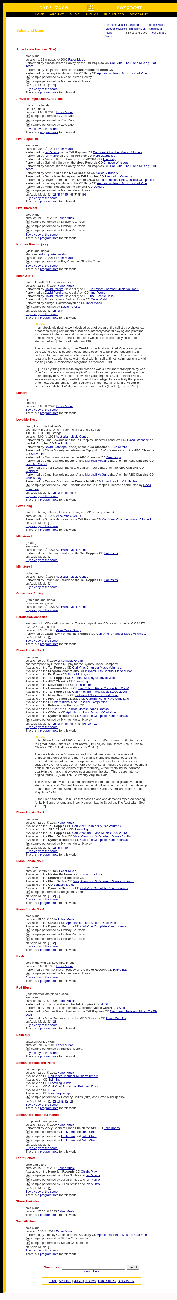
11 (95, 723)
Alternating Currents (118, 176)
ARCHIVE (57, 14)
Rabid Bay (120, 969)
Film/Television (136, 28)
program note (49, 92)
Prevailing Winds (59, 1083)
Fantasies (111, 553)
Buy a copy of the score (42, 89)
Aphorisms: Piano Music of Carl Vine (122, 73)
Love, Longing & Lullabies (119, 481)
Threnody (109, 159)
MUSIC (75, 14)
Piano (108, 32)
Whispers (32, 471)
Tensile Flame (84, 684)
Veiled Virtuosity (107, 173)
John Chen (89, 1131)
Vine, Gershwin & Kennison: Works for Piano (103, 836)
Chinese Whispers (115, 162)
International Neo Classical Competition (128, 180)
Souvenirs (37, 453)
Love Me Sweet (36, 464)
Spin (122, 1007)
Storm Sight (82, 681)
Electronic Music (115, 28)
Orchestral (155, 28)
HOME (39, 14)
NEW (52, 1090)
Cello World (99, 299)
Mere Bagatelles (104, 155)
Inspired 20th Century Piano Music (108, 671)
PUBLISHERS (114, 14)
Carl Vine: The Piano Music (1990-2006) (99, 691)
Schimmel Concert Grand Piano (96, 695)
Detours (99, 186)
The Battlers (63, 443)
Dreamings (113, 457)
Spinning (54, 1079)
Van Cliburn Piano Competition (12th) (103, 688)
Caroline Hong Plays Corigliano (107, 698)
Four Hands (112, 1128)
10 (89, 723)
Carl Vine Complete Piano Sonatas (104, 716)
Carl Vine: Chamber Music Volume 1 (126, 519)
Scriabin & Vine (63, 884)
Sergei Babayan (79, 674)
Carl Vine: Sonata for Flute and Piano (73, 1086)
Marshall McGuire (97, 460)
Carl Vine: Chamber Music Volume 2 (117, 152)
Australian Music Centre (72, 436)
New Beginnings (59, 1093)
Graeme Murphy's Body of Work (94, 678)
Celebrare (120, 447)
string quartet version (53, 254)
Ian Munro (52, 152)
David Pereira (54, 289)
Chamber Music (115, 24)
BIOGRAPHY (139, 14)
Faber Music (76, 59)
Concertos (133, 24)
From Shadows (92, 874)
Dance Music (157, 24)
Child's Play (33, 478)
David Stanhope (138, 440)
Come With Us (116, 1018)
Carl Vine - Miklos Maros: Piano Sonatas (81, 709)
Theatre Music (157, 32)
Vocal (108, 36)
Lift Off (104, 1004)
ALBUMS (92, 14)
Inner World (98, 292)
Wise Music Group (68, 516)
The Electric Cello (101, 296)
